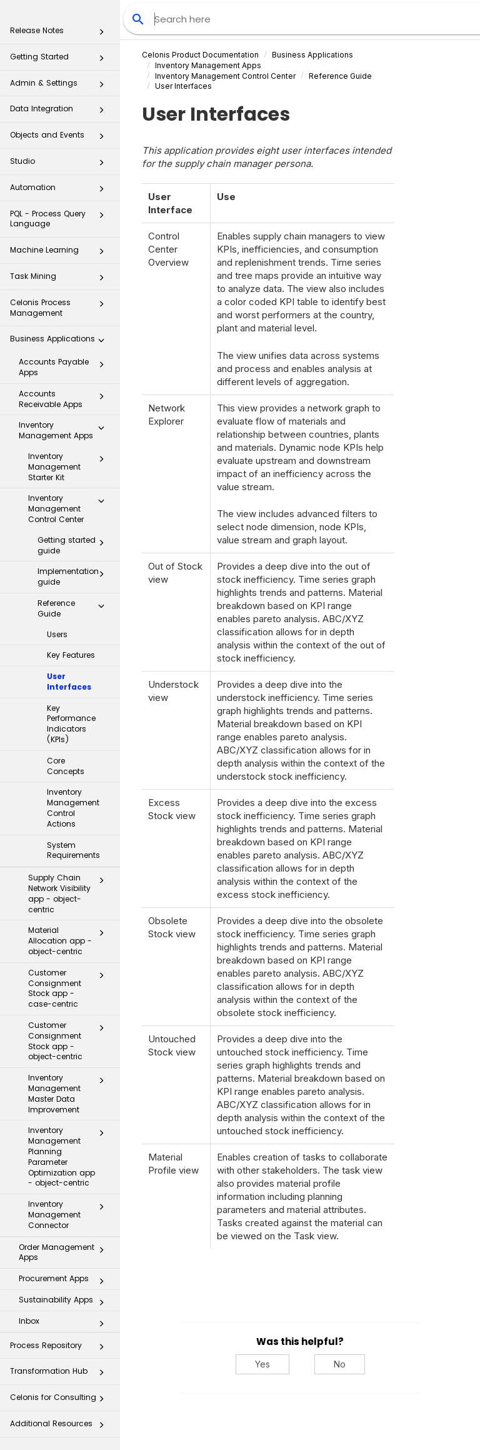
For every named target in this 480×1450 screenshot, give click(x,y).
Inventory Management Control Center (69, 509)
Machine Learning (60, 253)
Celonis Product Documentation (200, 54)
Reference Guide (74, 608)
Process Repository (60, 1349)
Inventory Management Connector (69, 1215)
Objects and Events (60, 138)
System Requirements (73, 850)
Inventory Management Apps (65, 430)
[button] (101, 34)
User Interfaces (69, 681)
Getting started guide (74, 545)
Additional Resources (60, 1427)
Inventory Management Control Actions (73, 807)
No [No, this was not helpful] (340, 1364)
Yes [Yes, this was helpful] (262, 1364)
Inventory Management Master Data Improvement (69, 1093)
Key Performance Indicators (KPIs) (71, 724)
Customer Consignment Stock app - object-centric (69, 1041)
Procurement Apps (65, 1281)
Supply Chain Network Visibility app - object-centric (69, 893)
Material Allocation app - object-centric (69, 941)
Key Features (71, 655)
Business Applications (60, 342)
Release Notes (60, 34)
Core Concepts (65, 766)
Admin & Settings (60, 86)
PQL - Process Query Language (60, 218)
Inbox (65, 1324)
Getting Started (60, 60)
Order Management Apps (65, 1252)
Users (57, 634)
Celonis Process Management (60, 307)
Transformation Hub (60, 1374)
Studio (60, 164)
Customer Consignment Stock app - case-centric (69, 988)
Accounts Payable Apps (65, 367)
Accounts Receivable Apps (65, 399)
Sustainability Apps (65, 1302)
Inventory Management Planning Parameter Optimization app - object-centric (69, 1156)
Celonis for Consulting (60, 1401)
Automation (60, 191)
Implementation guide (74, 576)
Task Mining (60, 279)
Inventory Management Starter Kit (69, 467)
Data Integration (60, 112)
